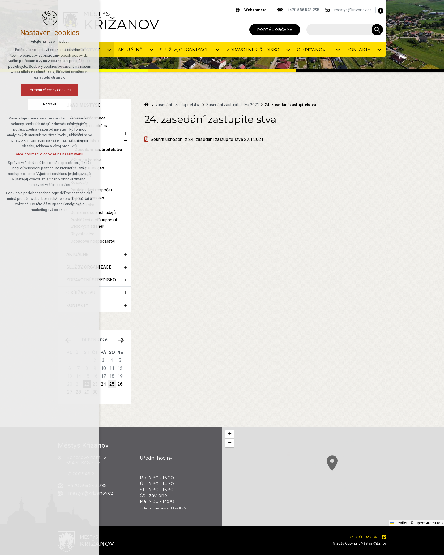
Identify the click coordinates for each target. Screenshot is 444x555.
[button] (229, 434)
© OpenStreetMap (427, 523)
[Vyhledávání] (377, 29)
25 (111, 384)
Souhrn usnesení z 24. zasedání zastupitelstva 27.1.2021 (207, 139)
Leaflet (398, 523)
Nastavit (49, 104)
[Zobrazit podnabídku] (125, 133)
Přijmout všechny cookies (50, 90)
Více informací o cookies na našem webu (49, 154)
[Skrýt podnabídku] (125, 105)
